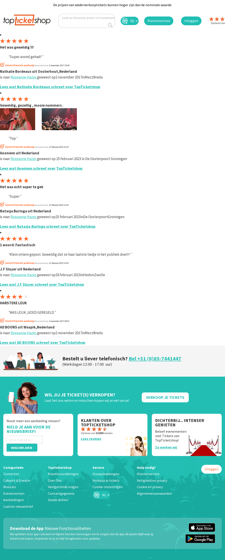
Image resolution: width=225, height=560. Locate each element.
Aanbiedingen (13, 500)
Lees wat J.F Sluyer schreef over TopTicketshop (42, 284)
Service (98, 467)
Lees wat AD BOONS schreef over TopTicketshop (42, 342)
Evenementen (13, 493)
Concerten (11, 474)
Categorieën (13, 467)
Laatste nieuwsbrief (18, 506)
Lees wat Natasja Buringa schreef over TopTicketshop (47, 226)
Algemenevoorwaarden (154, 493)
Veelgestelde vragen (63, 487)
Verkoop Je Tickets (165, 397)
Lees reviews (91, 438)
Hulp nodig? (146, 467)
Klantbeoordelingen (63, 474)
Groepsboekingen (106, 474)
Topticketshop (60, 467)
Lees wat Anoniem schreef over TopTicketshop (41, 168)
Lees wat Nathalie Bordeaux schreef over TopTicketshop (50, 86)
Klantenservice (148, 474)
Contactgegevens (61, 493)
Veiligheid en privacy (152, 480)
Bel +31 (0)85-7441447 (155, 358)
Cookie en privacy (150, 487)
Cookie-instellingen (108, 487)
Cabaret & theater (17, 480)
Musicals (9, 487)
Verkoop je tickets (106, 480)
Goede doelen (58, 500)
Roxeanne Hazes (24, 77)
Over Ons (55, 480)
